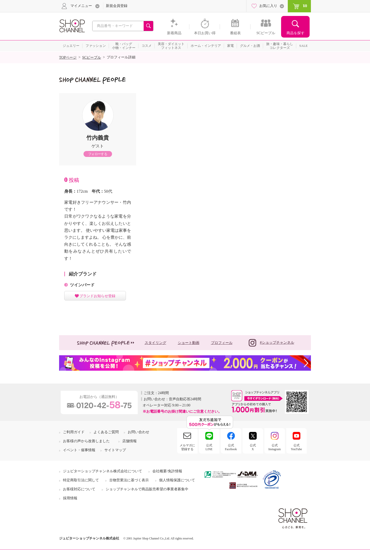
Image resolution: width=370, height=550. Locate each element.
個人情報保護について (177, 480)
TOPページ (68, 57)
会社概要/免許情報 (167, 471)
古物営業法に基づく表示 (129, 480)
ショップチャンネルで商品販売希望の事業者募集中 (147, 489)
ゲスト (97, 146)
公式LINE (209, 447)
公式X (253, 447)
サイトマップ (115, 450)
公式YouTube (296, 447)
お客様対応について (79, 489)
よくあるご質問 (106, 432)
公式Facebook (231, 447)
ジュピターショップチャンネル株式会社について (102, 471)
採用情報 (70, 498)
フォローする (97, 154)
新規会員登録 (116, 6)
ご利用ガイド (74, 432)
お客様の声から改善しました (86, 441)
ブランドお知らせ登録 (97, 296)
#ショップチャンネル (271, 343)
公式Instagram (275, 447)
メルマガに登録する (187, 447)
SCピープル (91, 57)
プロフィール (222, 343)
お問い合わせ (138, 432)
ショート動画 (188, 343)
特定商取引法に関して (81, 480)
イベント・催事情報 (79, 450)
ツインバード (82, 285)
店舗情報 (129, 441)
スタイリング (155, 343)
